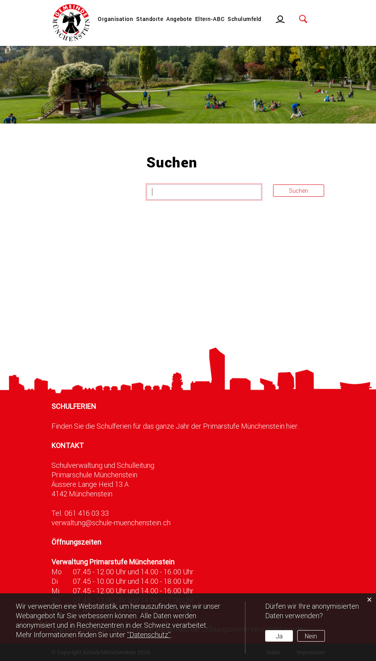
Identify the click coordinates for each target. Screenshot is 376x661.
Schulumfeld (245, 19)
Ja (279, 636)
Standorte (149, 19)
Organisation (115, 19)
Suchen (298, 190)
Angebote (179, 19)
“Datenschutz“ (149, 634)
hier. (292, 426)
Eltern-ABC (209, 19)
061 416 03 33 (87, 513)
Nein (311, 636)
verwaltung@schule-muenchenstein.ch (111, 522)
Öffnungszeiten (76, 542)
